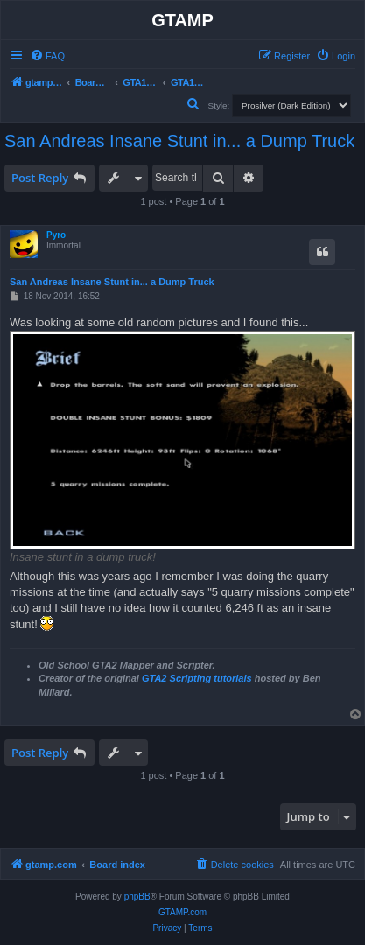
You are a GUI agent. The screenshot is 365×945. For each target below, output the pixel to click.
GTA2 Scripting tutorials (197, 678)
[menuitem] (47, 56)
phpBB (137, 896)
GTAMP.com (182, 912)
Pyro (56, 235)
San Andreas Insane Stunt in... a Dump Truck (179, 140)
